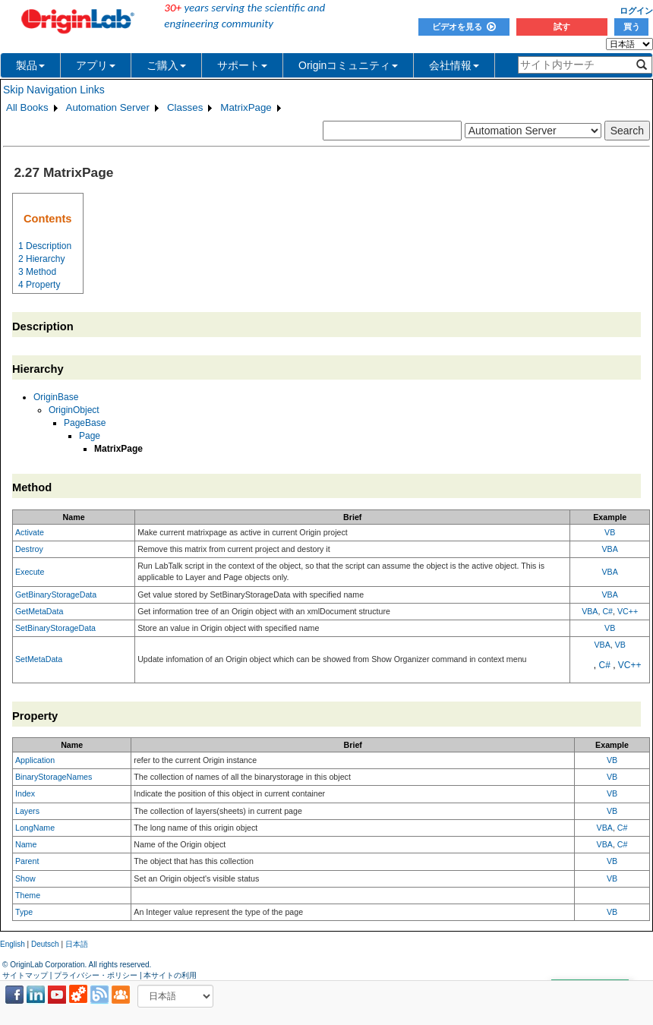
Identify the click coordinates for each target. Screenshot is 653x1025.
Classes (185, 107)
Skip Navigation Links (54, 90)
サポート (242, 65)
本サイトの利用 (170, 975)
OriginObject (74, 410)
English (12, 944)
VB (609, 532)
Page (89, 435)
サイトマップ (25, 975)
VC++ (627, 611)
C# (607, 611)
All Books (27, 107)
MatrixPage (245, 107)
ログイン (636, 10)
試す (562, 26)
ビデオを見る (464, 26)
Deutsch (45, 944)
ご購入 (166, 65)
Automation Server (108, 107)
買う (631, 26)
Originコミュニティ (348, 65)
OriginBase (55, 397)
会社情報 (454, 65)
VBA (610, 549)
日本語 (76, 944)
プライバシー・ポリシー (95, 975)
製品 (30, 65)
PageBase (85, 423)
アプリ (95, 65)
